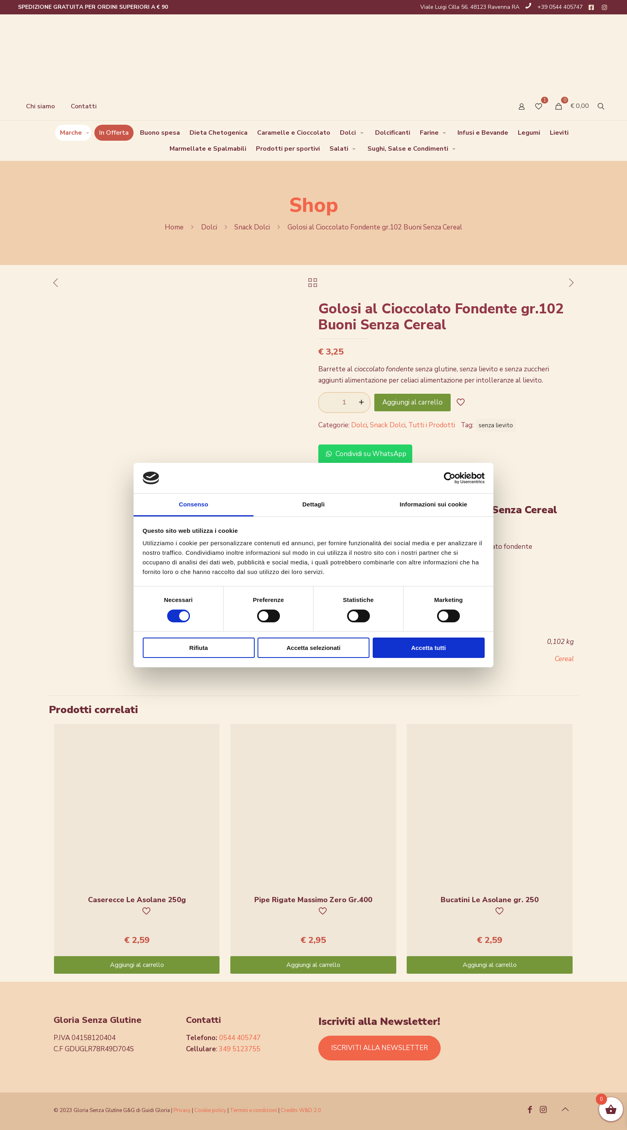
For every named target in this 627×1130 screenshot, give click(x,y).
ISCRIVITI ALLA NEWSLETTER (379, 1047)
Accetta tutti (428, 647)
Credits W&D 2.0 (301, 1110)
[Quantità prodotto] (344, 402)
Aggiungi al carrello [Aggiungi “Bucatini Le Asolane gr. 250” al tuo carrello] (490, 965)
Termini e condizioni (253, 1110)
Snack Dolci (252, 227)
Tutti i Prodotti (431, 425)
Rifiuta (198, 647)
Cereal (564, 659)
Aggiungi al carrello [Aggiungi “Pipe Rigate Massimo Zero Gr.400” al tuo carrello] (313, 965)
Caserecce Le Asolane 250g (137, 900)
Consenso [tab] (193, 504)
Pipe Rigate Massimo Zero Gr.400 (313, 900)
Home (174, 227)
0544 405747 (240, 1037)
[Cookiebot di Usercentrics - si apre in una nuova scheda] (450, 478)
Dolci (209, 227)
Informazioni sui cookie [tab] (433, 504)
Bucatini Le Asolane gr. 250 (490, 900)
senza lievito (496, 425)
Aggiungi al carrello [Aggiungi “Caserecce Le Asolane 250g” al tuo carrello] (137, 965)
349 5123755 (239, 1049)
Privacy (182, 1110)
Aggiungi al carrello (412, 402)
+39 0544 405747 (560, 7)
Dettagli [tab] (313, 504)
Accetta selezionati (313, 647)
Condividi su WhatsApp (365, 453)
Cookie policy (211, 1110)
